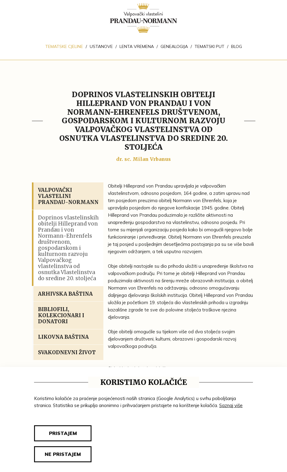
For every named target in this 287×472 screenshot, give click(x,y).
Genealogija (174, 46)
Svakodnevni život (67, 352)
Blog (236, 46)
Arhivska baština (65, 293)
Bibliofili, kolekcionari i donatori (61, 315)
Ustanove (101, 46)
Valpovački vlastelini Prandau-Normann (68, 196)
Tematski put (209, 46)
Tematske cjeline (64, 46)
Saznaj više (231, 405)
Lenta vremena (136, 46)
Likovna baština (63, 337)
